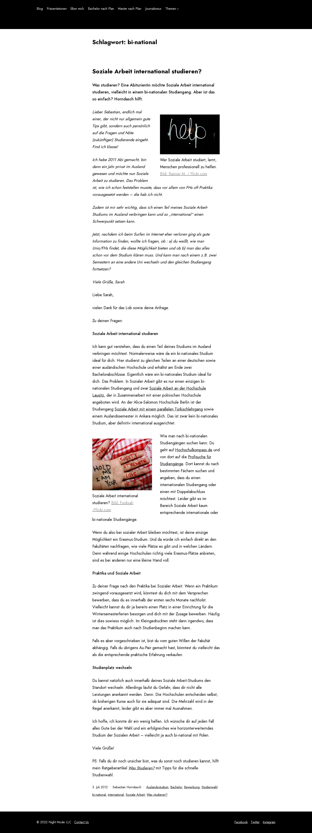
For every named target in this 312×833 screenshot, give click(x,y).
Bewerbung (192, 787)
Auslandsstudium (157, 787)
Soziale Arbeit (135, 794)
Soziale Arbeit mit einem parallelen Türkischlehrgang (159, 409)
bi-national (99, 794)
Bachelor (176, 787)
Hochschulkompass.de (193, 450)
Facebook (241, 822)
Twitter (255, 822)
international (116, 794)
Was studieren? (157, 794)
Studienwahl (209, 787)
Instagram (269, 822)
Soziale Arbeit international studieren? (147, 71)
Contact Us (81, 822)
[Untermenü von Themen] (178, 9)
